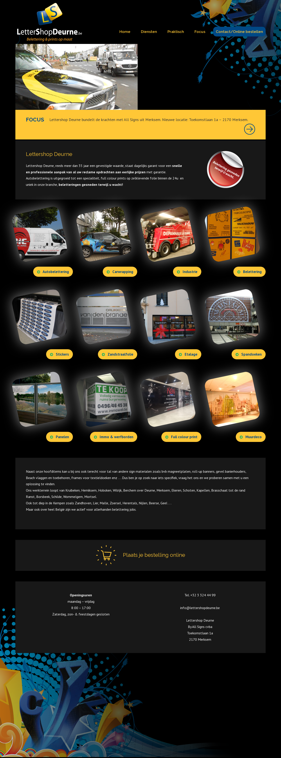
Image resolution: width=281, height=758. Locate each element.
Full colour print (181, 436)
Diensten (149, 31)
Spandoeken (249, 353)
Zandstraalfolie (117, 353)
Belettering (249, 271)
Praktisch (176, 31)
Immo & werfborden (113, 436)
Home (124, 31)
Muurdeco (251, 436)
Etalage (188, 353)
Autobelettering (53, 271)
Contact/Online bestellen (239, 31)
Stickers (59, 353)
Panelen (59, 436)
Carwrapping (120, 271)
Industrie (187, 271)
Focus (200, 31)
